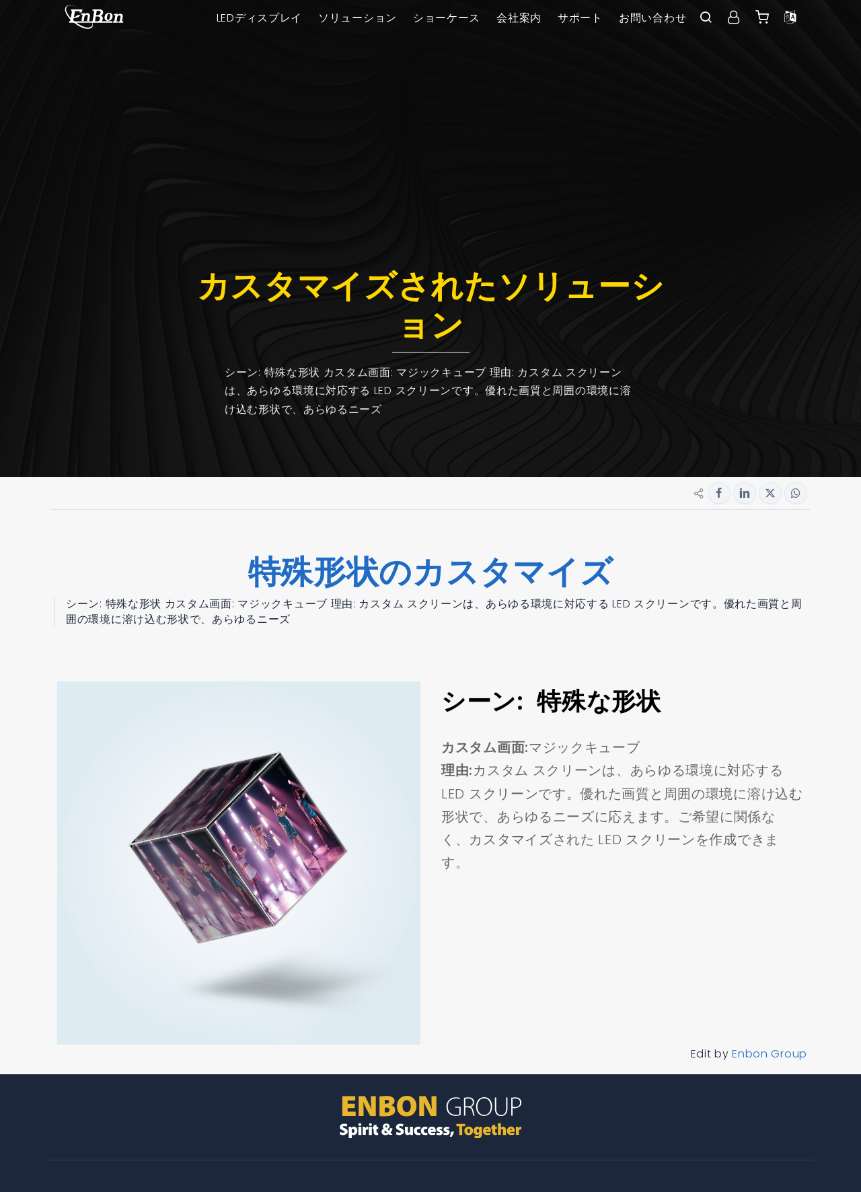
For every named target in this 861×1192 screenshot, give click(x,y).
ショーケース (446, 18)
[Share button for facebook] (719, 493)
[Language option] (790, 18)
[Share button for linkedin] (744, 493)
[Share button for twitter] (770, 493)
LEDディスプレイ (259, 18)
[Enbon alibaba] (762, 18)
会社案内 (518, 18)
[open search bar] (705, 18)
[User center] (733, 18)
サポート (580, 18)
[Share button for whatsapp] (795, 493)
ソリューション (357, 18)
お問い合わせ (652, 18)
